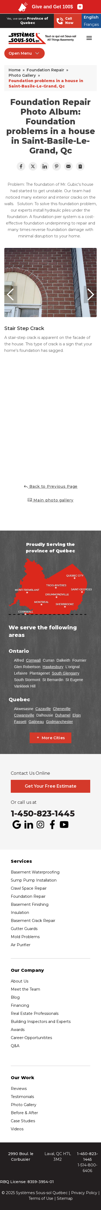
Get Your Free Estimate (50, 786)
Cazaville (43, 709)
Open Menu (24, 53)
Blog (15, 997)
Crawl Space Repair (29, 888)
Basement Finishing (29, 904)
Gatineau (36, 722)
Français (91, 24)
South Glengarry (65, 673)
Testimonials (22, 1096)
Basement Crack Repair (33, 920)
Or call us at (24, 802)
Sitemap (65, 1198)
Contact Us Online (30, 773)
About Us (19, 981)
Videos (17, 1129)
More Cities (53, 737)
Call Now (64, 20)
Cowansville (24, 715)
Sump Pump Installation (34, 880)
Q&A (15, 1045)
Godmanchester (59, 722)
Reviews (19, 1088)
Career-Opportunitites (31, 1037)
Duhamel (62, 715)
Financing (20, 1005)
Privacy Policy (84, 1192)
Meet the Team (25, 989)
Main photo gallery (50, 500)
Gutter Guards (24, 928)
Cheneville (61, 709)
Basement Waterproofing (35, 872)
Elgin (76, 715)
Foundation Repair (28, 896)
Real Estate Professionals (34, 1013)
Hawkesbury (53, 667)
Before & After (24, 1112)
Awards (18, 1029)
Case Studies (23, 1120)
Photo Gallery (23, 1104)
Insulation (20, 912)
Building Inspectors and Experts (41, 1021)
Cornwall (33, 660)
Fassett (20, 722)
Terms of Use (41, 1198)
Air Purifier (20, 944)
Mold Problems (25, 936)
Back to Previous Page (50, 486)
